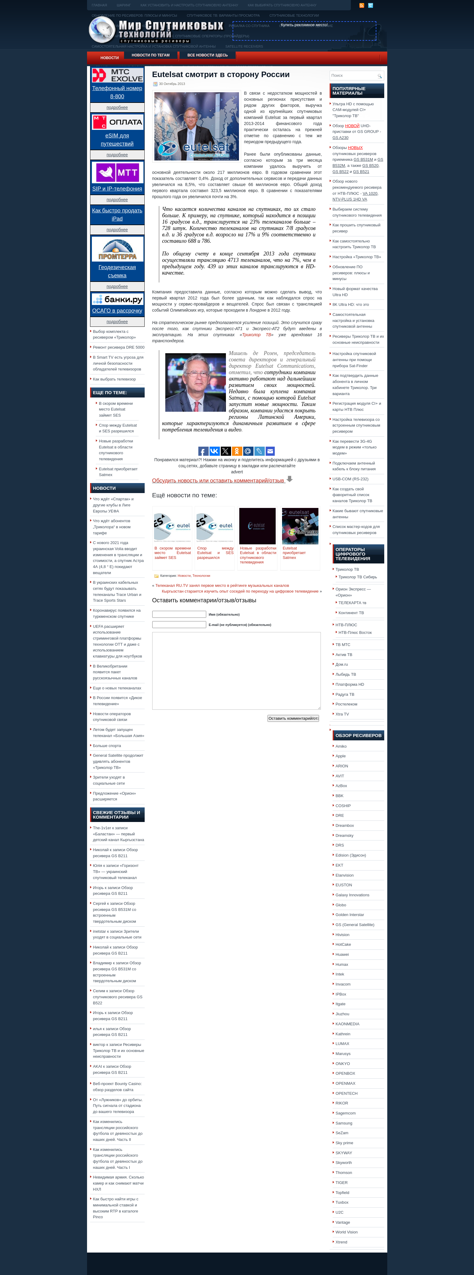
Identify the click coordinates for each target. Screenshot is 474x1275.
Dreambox (345, 825)
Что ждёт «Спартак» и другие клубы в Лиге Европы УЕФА (113, 505)
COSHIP (343, 805)
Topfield (342, 1192)
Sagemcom (346, 1113)
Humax (342, 964)
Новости (110, 58)
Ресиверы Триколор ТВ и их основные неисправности (118, 1050)
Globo (341, 905)
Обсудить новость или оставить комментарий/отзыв (222, 481)
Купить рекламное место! (304, 24)
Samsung (344, 1123)
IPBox (341, 994)
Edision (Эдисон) (351, 855)
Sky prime (344, 1143)
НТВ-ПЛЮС (346, 625)
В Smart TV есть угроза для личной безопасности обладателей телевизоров (118, 363)
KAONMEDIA (348, 1024)
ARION (342, 766)
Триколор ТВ (256, 334)
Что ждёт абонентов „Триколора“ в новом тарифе (112, 527)
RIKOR (342, 1103)
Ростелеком (347, 704)
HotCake (343, 944)
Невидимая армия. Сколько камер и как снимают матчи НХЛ (118, 1183)
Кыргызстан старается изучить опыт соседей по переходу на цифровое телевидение (240, 591)
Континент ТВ (351, 612)
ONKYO (343, 1063)
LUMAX (342, 1043)
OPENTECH (347, 1093)
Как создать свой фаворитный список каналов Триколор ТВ (352, 495)
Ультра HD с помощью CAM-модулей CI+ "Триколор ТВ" (353, 110)
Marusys (343, 1053)
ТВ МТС (343, 644)
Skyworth (344, 1162)
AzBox (341, 785)
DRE (340, 815)
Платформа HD (350, 684)
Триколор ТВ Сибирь (358, 577)
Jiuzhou (342, 1014)
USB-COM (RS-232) (351, 479)
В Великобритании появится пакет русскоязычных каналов (115, 672)
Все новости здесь (207, 55)
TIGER (342, 1182)
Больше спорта (107, 745)
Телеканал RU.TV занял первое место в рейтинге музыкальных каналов (222, 585)
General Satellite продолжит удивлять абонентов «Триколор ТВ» (118, 761)
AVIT (340, 776)
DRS (340, 845)
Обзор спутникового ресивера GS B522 (118, 997)
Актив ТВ (344, 654)
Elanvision (345, 875)
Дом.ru (342, 664)
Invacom (343, 984)
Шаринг (124, 5)
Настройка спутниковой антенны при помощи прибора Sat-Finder (354, 359)
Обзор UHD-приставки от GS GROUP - (357, 131)
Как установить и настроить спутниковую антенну (189, 5)
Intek (340, 974)
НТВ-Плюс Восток (355, 632)
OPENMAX (346, 1083)
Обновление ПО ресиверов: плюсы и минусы (351, 273)
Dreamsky (345, 835)
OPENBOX (345, 1073)
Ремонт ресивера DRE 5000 (119, 347)
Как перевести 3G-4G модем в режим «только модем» (355, 447)
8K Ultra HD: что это (351, 304)
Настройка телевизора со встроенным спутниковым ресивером (356, 425)
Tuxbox (342, 1202)
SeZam (342, 1133)
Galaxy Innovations (353, 895)
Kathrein (343, 1034)
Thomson (344, 1172)
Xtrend (342, 1242)
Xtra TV (342, 714)
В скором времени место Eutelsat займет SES (116, 409)
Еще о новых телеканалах (117, 688)
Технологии (201, 575)
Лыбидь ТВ (346, 674)
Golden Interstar (350, 914)
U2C (340, 1212)
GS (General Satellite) (355, 924)
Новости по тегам (151, 55)
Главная (99, 5)
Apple (341, 756)
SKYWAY (344, 1153)
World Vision (347, 1232)
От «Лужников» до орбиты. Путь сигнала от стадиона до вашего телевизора (118, 1105)
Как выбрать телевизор (114, 379)
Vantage (343, 1222)
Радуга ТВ (345, 694)
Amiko (341, 746)
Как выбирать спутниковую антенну (282, 5)
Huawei (342, 954)
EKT (340, 865)
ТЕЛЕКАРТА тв (353, 602)
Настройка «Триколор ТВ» (357, 257)
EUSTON (344, 885)
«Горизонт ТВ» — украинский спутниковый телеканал (116, 871)
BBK (340, 795)
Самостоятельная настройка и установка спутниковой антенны (354, 320)
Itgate (341, 1004)
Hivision (343, 934)
